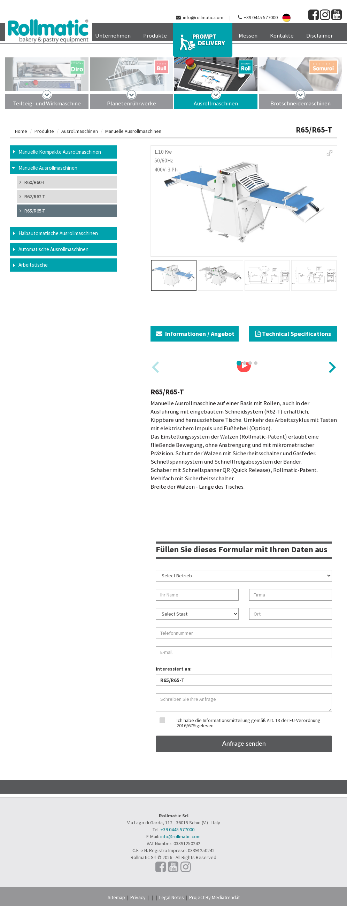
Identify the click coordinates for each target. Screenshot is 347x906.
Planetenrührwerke (131, 103)
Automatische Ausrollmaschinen (53, 249)
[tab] (239, 363)
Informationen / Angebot (195, 334)
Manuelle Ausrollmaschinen (133, 131)
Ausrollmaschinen (216, 103)
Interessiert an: (174, 669)
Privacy (138, 897)
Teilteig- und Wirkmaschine (47, 103)
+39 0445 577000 (261, 17)
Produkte (44, 131)
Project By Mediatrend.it (214, 897)
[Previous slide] (156, 367)
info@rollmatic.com (203, 17)
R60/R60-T (32, 182)
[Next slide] (331, 367)
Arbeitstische (33, 265)
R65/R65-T (32, 211)
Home (21, 131)
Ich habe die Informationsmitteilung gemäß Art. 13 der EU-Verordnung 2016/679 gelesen (249, 723)
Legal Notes (171, 897)
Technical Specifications (293, 334)
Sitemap (116, 897)
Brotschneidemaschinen (300, 103)
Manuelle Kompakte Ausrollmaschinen (59, 152)
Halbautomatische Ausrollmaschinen (58, 233)
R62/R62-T (32, 196)
